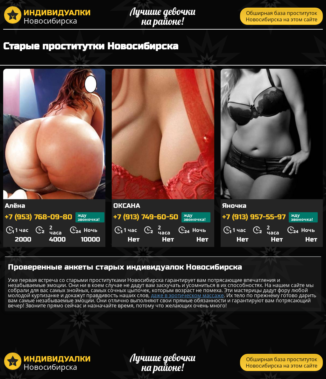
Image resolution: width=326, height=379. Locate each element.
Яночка (234, 206)
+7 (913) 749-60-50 (161, 217)
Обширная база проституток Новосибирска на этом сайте (281, 16)
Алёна (15, 206)
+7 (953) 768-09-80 (54, 217)
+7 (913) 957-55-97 (270, 217)
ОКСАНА (126, 206)
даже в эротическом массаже (187, 295)
